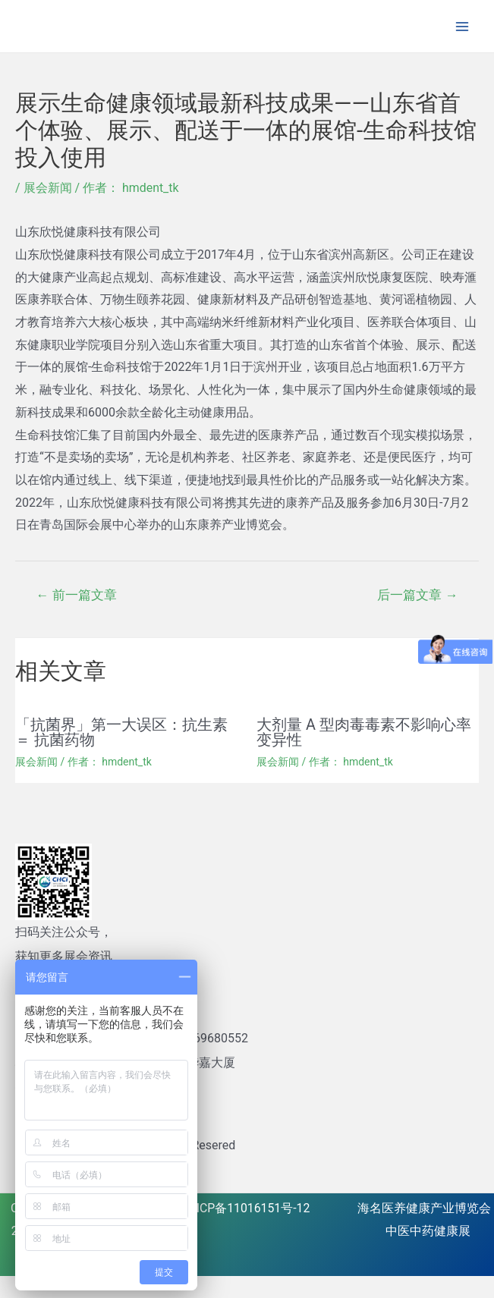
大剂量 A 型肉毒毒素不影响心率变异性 (363, 732)
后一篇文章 (417, 594)
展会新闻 (48, 188)
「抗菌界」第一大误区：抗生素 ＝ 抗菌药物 (121, 732)
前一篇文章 (76, 594)
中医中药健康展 (427, 1230)
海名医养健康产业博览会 (424, 1207)
